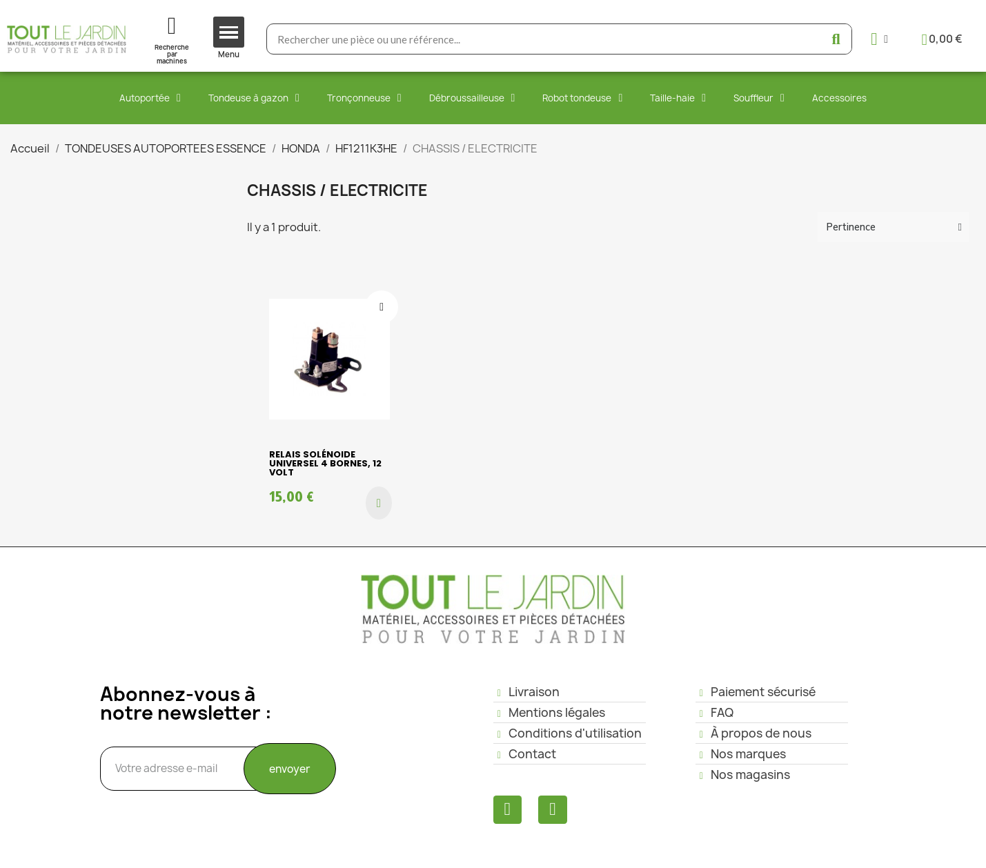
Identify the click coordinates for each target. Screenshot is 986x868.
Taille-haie (678, 98)
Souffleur (759, 98)
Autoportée (150, 98)
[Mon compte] (879, 39)
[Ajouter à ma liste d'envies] (381, 307)
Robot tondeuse (582, 98)
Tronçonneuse (364, 98)
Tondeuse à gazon (253, 98)
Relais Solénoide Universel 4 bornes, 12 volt (325, 463)
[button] (379, 503)
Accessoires (839, 98)
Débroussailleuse (472, 98)
